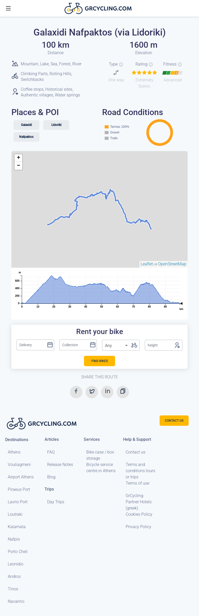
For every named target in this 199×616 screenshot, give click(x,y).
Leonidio (15, 564)
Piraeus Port (19, 489)
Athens (14, 452)
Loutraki (15, 514)
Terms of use (137, 483)
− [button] (18, 166)
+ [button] (18, 158)
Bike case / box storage (100, 455)
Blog (51, 477)
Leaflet (147, 263)
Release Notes (60, 464)
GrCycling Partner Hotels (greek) (139, 502)
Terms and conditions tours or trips (140, 470)
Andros (14, 576)
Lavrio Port (17, 501)
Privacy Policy (138, 526)
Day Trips (55, 501)
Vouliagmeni (19, 464)
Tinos (13, 588)
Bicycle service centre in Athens (101, 467)
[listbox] (117, 346)
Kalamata (17, 526)
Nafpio (14, 539)
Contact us (135, 452)
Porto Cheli (18, 551)
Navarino (16, 601)
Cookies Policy (139, 514)
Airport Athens (21, 477)
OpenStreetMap (172, 263)
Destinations (16, 439)
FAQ (51, 452)
